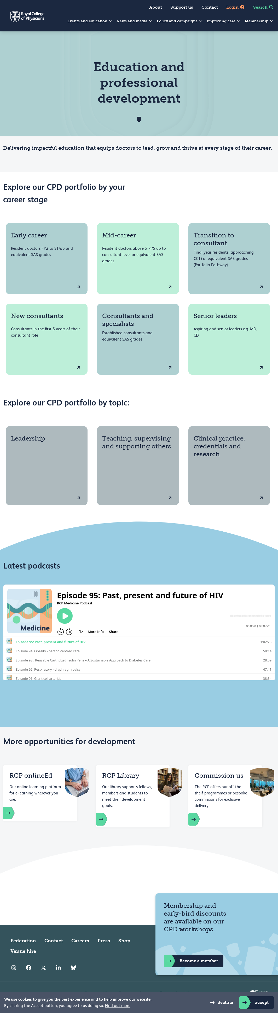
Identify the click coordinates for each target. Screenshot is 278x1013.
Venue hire (23, 951)
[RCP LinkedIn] (58, 968)
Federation (23, 941)
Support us (181, 7)
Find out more (117, 1005)
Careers (80, 941)
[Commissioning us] (199, 819)
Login (235, 7)
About (155, 7)
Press (103, 941)
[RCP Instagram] (13, 968)
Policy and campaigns (180, 21)
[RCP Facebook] (28, 968)
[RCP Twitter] (43, 968)
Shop (124, 941)
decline (220, 1002)
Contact (209, 7)
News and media (135, 21)
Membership (259, 21)
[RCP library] (107, 819)
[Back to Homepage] (22, 20)
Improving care (224, 21)
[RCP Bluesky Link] (73, 968)
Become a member (191, 961)
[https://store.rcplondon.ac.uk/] (14, 813)
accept (254, 1002)
